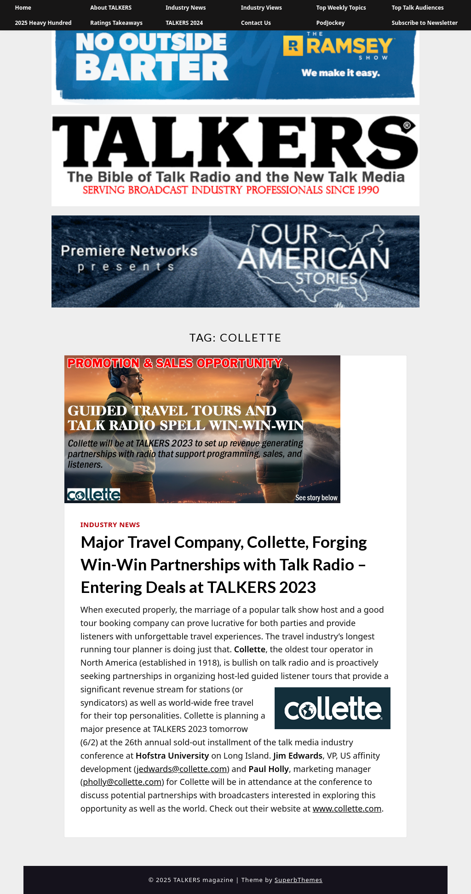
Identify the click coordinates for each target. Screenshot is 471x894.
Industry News (186, 8)
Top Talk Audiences (418, 8)
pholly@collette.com (122, 781)
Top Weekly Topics (341, 8)
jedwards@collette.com (182, 768)
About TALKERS (111, 8)
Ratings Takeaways (116, 23)
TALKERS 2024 (184, 23)
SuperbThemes (298, 880)
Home (23, 8)
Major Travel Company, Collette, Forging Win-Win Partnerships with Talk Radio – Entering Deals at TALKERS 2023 (223, 564)
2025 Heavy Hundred (43, 23)
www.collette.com (347, 808)
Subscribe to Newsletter (425, 23)
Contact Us (256, 23)
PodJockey (330, 23)
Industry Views (261, 8)
